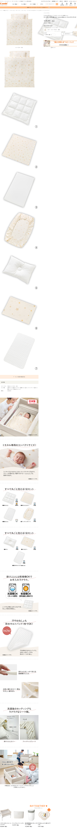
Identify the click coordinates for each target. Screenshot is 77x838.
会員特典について (55, 1)
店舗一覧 (65, 1)
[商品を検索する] (50, 4)
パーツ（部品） (33, 4)
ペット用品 (23, 4)
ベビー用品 (14, 4)
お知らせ (61, 1)
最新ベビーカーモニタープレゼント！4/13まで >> (37, 7)
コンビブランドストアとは (45, 1)
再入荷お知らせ (67, 33)
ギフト (41, 4)
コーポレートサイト (72, 1)
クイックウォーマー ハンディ (18, 823)
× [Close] (49, 7)
